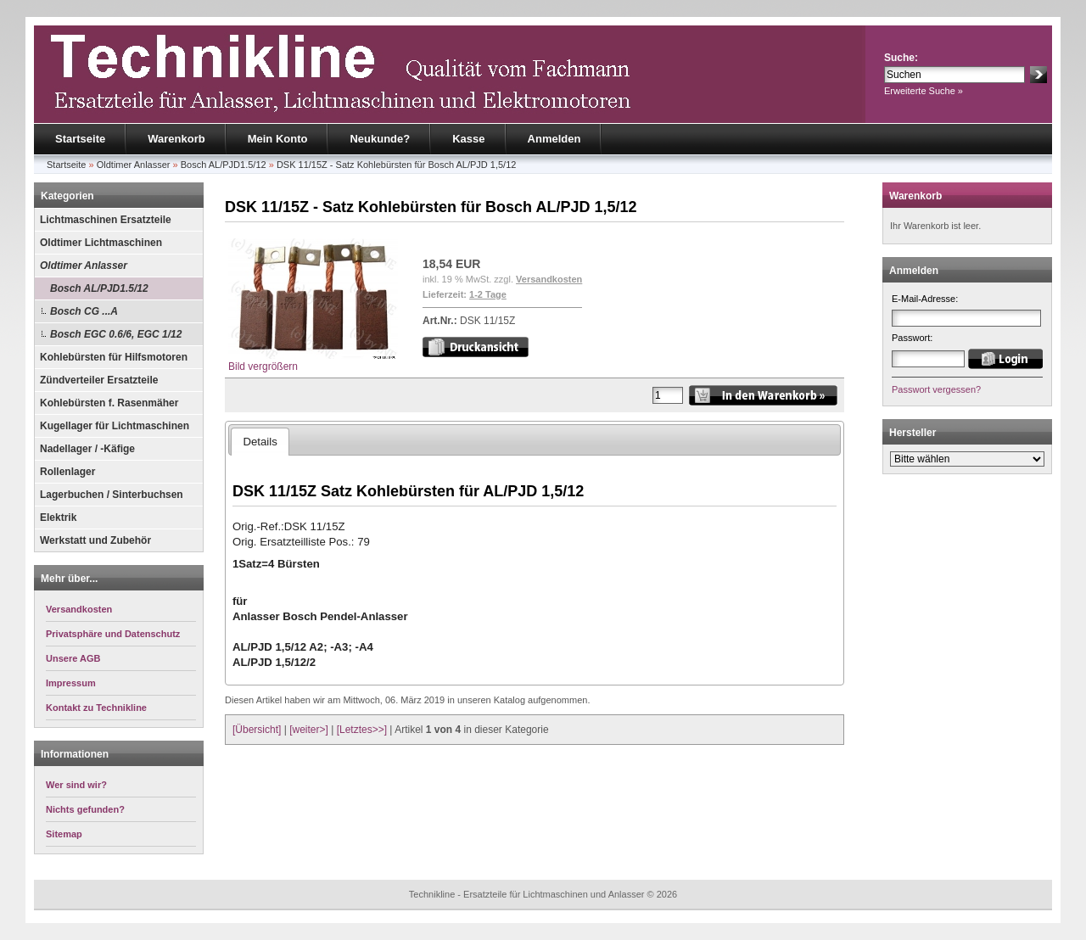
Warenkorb (176, 138)
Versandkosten (549, 279)
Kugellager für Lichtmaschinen (114, 426)
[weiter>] (308, 730)
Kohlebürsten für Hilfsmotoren (114, 357)
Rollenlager (67, 472)
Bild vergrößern (313, 361)
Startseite (80, 138)
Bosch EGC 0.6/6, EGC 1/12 (116, 334)
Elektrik (58, 517)
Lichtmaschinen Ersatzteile (105, 220)
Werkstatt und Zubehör (95, 540)
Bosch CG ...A (84, 311)
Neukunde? (380, 138)
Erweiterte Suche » (923, 91)
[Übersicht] (256, 730)
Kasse (468, 138)
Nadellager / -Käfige (87, 449)
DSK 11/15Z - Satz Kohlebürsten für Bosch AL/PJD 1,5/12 (397, 164)
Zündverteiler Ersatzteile (99, 380)
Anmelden (554, 138)
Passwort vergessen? (936, 389)
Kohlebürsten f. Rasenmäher (109, 403)
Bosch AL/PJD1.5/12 (223, 164)
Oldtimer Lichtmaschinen (101, 243)
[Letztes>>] (362, 730)
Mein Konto (278, 138)
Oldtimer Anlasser (134, 164)
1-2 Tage (488, 294)
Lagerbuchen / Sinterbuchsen (111, 495)
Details (260, 441)
